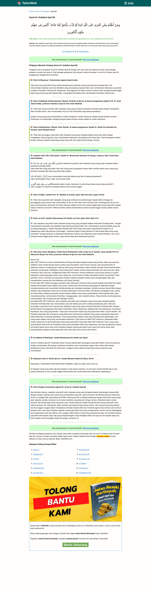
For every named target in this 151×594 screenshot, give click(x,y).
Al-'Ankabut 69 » (83, 51)
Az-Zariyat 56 (84, 450)
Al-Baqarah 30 (38, 468)
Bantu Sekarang (75, 545)
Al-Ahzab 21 (83, 468)
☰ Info (129, 3)
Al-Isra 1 (36, 450)
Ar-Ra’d (36, 459)
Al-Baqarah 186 (85, 473)
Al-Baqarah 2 (38, 454)
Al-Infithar (82, 463)
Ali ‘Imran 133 (84, 459)
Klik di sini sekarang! (91, 60)
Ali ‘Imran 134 (84, 454)
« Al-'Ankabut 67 (68, 51)
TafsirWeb (29, 3)
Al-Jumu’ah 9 (38, 473)
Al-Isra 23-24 (38, 463)
